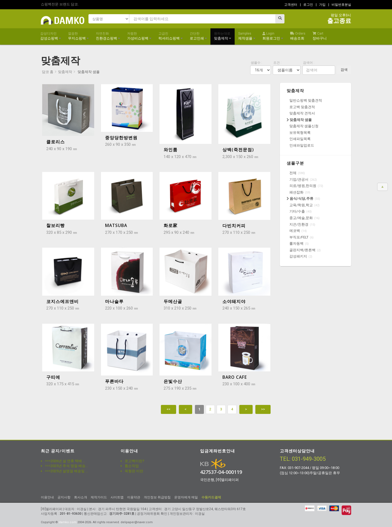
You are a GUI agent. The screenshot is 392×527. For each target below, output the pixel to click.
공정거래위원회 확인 (152, 514)
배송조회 (297, 36)
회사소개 (80, 497)
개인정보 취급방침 (157, 497)
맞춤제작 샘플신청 (303, 126)
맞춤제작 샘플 (299, 120)
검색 (344, 70)
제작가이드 (99, 497)
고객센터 (290, 5)
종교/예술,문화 (301, 218)
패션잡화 (296, 192)
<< (168, 409)
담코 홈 (47, 72)
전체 (292, 173)
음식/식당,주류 (300, 198)
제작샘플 (246, 36)
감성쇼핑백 (50, 36)
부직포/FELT (298, 237)
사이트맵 (117, 497)
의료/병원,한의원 (302, 186)
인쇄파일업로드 (301, 145)
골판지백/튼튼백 (302, 250)
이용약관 (133, 497)
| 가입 (321, 5)
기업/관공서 (298, 179)
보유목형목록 (300, 133)
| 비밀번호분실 (339, 5)
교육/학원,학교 (301, 205)
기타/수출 (297, 211)
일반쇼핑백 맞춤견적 (305, 100)
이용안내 (47, 497)
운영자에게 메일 (186, 497)
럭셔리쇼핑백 (170, 36)
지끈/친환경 (298, 224)
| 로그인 (306, 5)
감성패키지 (298, 256)
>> (263, 409)
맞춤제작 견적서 (302, 113)
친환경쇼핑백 (108, 36)
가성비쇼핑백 (139, 36)
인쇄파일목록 (300, 139)
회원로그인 (272, 36)
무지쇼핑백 (78, 36)
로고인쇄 (198, 36)
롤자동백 (296, 243)
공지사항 (64, 497)
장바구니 (320, 36)
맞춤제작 (222, 36)
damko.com (67, 522)
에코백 (294, 231)
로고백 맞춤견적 (302, 107)
